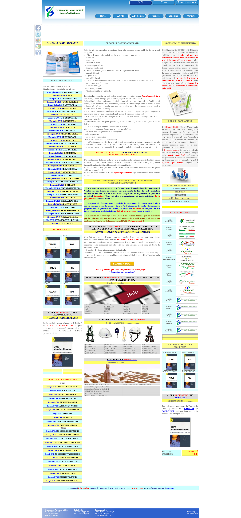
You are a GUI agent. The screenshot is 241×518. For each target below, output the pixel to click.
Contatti (190, 16)
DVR (140, 2)
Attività (120, 16)
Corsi (164, 2)
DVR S (66, 137)
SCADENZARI (168, 411)
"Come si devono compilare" (122, 272)
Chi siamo (173, 16)
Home (103, 16)
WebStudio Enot (192, 513)
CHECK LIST (180, 397)
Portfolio (156, 16)
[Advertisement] (119, 33)
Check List (189, 408)
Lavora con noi (187, 2)
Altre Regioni (138, 16)
